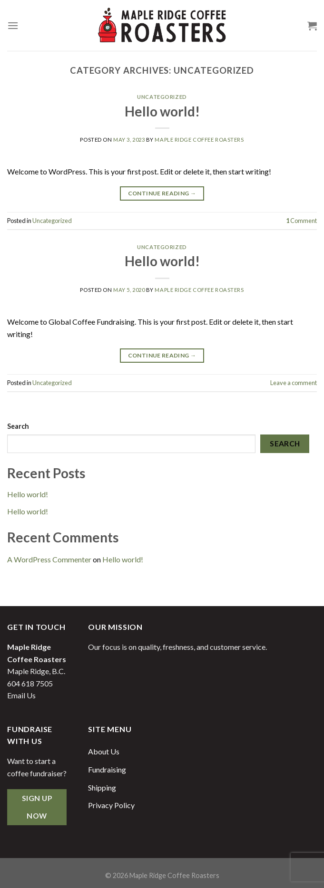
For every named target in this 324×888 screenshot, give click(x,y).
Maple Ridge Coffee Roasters (199, 139)
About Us (103, 751)
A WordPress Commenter (49, 559)
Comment (301, 220)
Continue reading (162, 193)
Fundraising (107, 769)
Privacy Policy (111, 805)
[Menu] (13, 25)
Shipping (102, 787)
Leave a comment (293, 382)
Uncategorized (162, 97)
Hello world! (162, 111)
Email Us (21, 695)
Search (18, 426)
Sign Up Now (37, 807)
